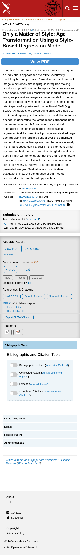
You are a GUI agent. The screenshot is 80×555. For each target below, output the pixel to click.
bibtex (18, 307)
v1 (32, 30)
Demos (8, 426)
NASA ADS (11, 296)
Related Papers (13, 435)
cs (29, 282)
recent (21, 277)
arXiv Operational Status (21, 547)
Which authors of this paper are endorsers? (32, 460)
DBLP (7, 303)
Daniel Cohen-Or (41, 53)
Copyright (12, 528)
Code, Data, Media (14, 418)
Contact (16, 512)
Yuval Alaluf (9, 53)
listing (10, 307)
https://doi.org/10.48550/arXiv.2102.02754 (42, 205)
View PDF (40, 61)
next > (28, 269)
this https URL (29, 188)
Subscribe (17, 517)
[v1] (5, 223)
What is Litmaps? (39, 384)
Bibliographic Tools (16, 345)
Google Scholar (33, 296)
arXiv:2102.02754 (29, 196)
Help (9, 502)
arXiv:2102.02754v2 (34, 200)
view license (8, 254)
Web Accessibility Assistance (22, 541)
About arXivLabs (14, 443)
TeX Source (31, 248)
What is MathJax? (29, 463)
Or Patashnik (24, 53)
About (10, 496)
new (7, 277)
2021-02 (37, 277)
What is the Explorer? (57, 365)
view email (32, 219)
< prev (10, 269)
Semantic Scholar (59, 296)
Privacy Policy (15, 533)
